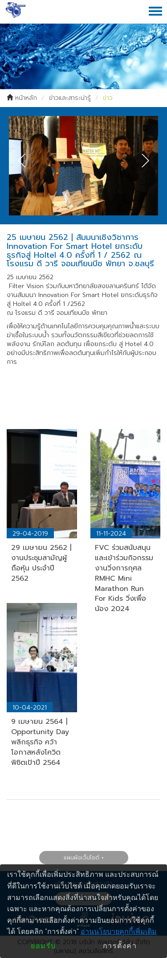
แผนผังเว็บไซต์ (81, 858)
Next (142, 160)
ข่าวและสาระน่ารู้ (70, 98)
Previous (24, 160)
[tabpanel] (83, 165)
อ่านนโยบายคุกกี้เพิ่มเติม (119, 931)
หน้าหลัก (26, 98)
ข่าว (108, 98)
